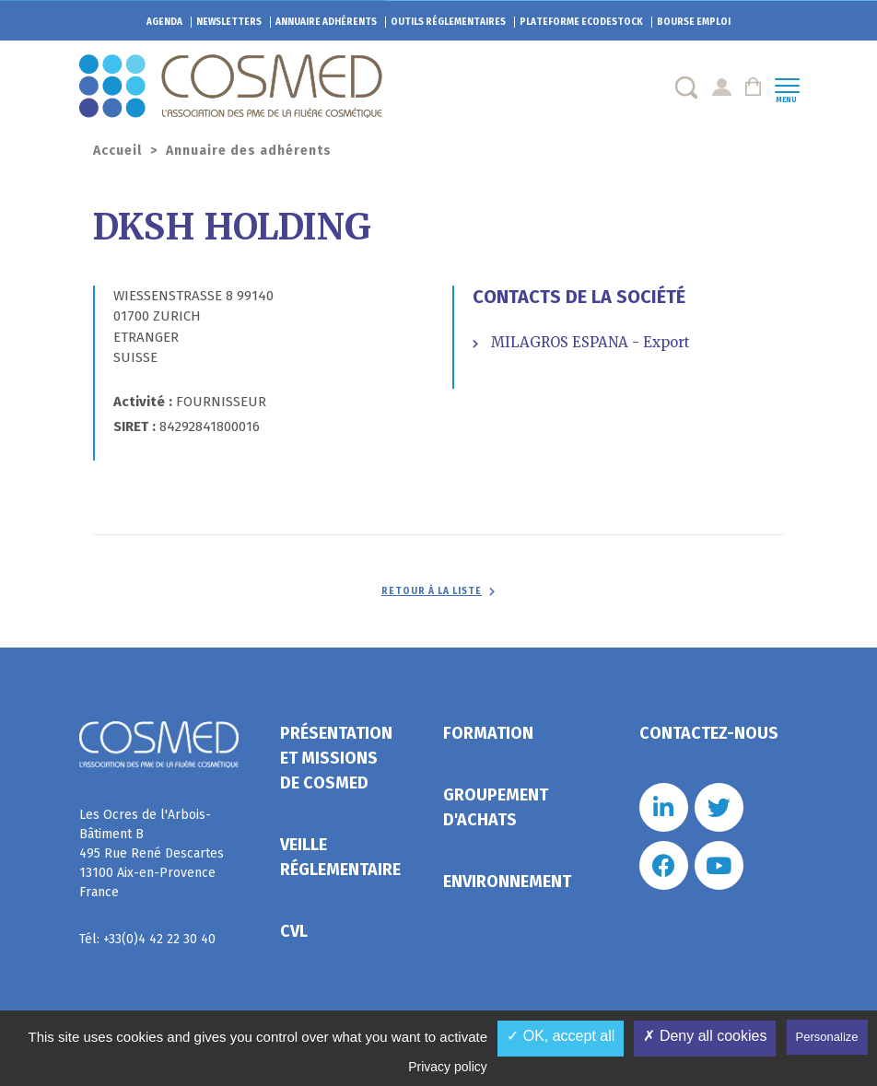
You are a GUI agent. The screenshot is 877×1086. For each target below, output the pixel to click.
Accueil (117, 150)
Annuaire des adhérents (249, 150)
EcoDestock (581, 22)
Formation (488, 733)
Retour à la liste (431, 591)
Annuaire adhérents (326, 22)
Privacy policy (447, 1066)
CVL (294, 931)
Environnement (507, 881)
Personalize (827, 1037)
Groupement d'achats (495, 807)
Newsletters (229, 22)
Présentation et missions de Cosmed (336, 758)
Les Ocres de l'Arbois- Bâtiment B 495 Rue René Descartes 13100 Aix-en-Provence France (151, 853)
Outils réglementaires (448, 22)
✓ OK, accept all (560, 1036)
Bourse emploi (694, 22)
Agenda (164, 22)
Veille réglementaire (340, 857)
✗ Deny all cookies (704, 1036)
